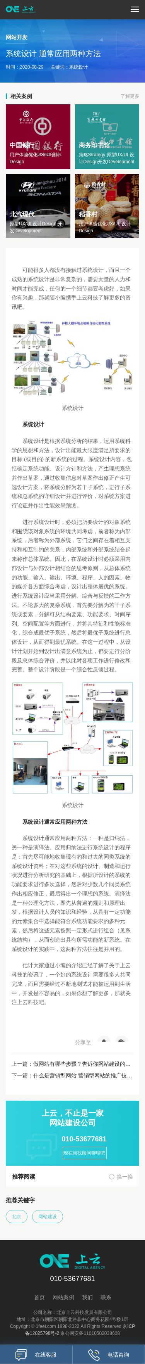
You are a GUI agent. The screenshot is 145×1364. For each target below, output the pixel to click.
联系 (106, 1297)
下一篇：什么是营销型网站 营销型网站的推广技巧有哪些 (72, 1075)
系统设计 (78, 67)
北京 (16, 1216)
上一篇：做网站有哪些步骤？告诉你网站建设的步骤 (72, 1064)
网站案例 (63, 1297)
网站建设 (47, 1216)
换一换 (125, 1177)
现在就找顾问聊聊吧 (84, 1153)
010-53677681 (84, 1139)
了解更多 (130, 96)
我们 (87, 1297)
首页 (39, 1297)
